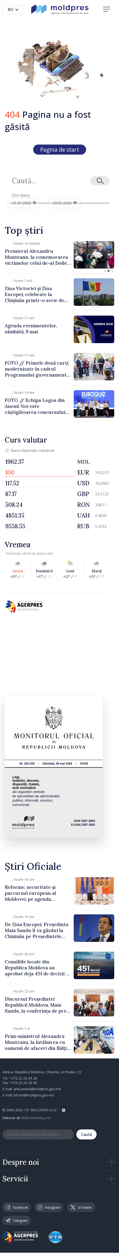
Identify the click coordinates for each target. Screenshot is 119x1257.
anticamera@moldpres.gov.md (37, 1089)
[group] (59, 254)
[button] (105, 271)
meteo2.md (44, 553)
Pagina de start (59, 149)
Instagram (48, 1207)
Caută (86, 1134)
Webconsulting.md (35, 1118)
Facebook (16, 1207)
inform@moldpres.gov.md (34, 1095)
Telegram (17, 1220)
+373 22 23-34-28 (23, 1078)
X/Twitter (81, 1207)
